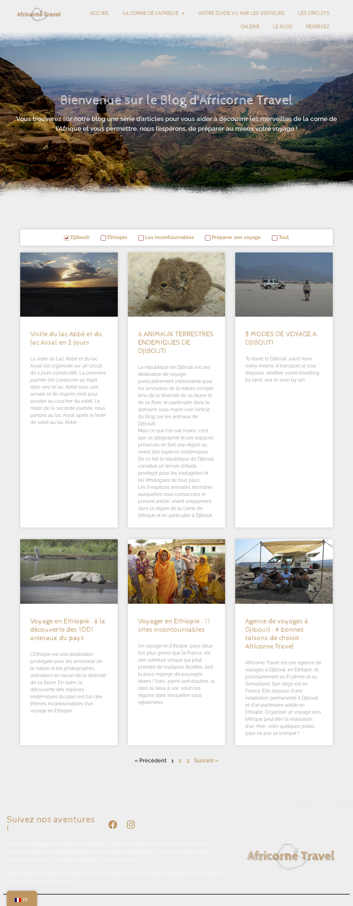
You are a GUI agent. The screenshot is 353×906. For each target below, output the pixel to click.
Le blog (282, 27)
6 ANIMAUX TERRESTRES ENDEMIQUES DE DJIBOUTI (176, 342)
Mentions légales (121, 898)
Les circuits (313, 13)
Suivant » (206, 760)
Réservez (317, 27)
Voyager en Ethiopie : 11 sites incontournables (174, 625)
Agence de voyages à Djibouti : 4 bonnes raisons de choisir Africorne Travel (276, 634)
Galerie (250, 27)
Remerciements (165, 898)
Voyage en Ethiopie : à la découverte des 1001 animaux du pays (67, 629)
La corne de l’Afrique (154, 13)
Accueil (99, 13)
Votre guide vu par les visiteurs (241, 13)
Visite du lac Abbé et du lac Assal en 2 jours (66, 338)
